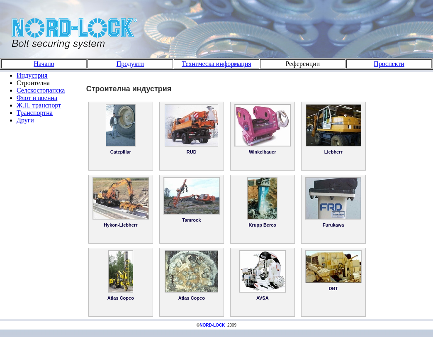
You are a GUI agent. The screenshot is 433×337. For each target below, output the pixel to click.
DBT (333, 288)
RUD (192, 151)
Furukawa (333, 224)
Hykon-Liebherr (120, 224)
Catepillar (120, 151)
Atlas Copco (120, 297)
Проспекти (389, 63)
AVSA (262, 297)
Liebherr (333, 151)
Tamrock (191, 219)
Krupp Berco (262, 224)
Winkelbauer (262, 151)
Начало (44, 63)
